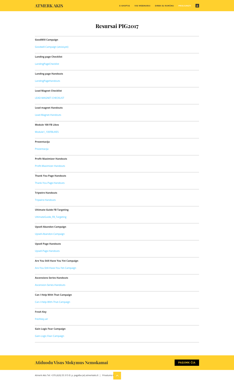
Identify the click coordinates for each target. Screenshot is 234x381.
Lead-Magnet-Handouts (48, 115)
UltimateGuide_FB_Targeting (50, 217)
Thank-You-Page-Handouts (50, 183)
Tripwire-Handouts (45, 200)
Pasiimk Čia (186, 362)
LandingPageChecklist (47, 63)
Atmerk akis (49, 5)
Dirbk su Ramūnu (164, 6)
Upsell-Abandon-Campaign (50, 234)
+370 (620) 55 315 (59, 375)
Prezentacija (42, 149)
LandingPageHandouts (47, 80)
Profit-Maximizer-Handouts (50, 166)
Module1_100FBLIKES (47, 132)
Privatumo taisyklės (111, 375)
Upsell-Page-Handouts (47, 251)
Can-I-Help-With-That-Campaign (52, 302)
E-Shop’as (124, 6)
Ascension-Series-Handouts (50, 285)
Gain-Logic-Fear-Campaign (49, 336)
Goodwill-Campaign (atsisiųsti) (51, 46)
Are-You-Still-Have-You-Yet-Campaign (55, 268)
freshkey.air (41, 319)
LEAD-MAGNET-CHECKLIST (49, 98)
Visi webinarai (142, 6)
